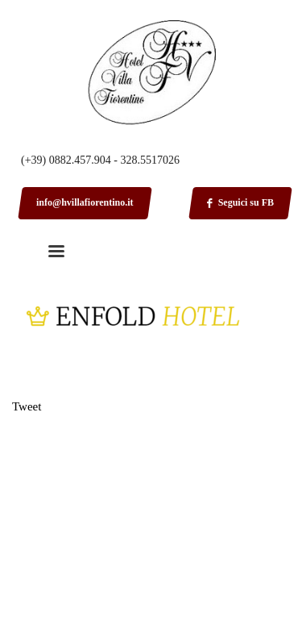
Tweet (26, 406)
